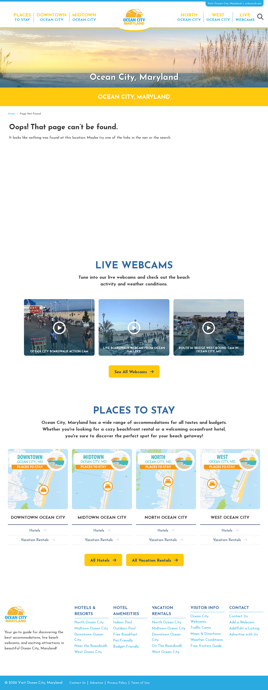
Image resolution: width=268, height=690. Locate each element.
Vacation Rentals (35, 540)
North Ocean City (89, 622)
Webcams (245, 17)
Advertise (96, 683)
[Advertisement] (223, 144)
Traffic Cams (200, 628)
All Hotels (100, 561)
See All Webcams (131, 372)
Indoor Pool (122, 622)
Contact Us (238, 616)
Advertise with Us (243, 634)
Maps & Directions (205, 634)
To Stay (22, 17)
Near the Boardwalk (90, 646)
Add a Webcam (241, 622)
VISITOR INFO (204, 608)
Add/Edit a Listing (244, 628)
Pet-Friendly (123, 640)
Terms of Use (140, 683)
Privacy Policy (117, 683)
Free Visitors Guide (206, 646)
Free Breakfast (125, 634)
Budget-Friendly (126, 646)
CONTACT (239, 608)
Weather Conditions (206, 640)
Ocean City (52, 17)
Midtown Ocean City (91, 628)
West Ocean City (88, 652)
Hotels (34, 530)
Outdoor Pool (124, 628)
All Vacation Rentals (151, 561)
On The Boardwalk (167, 646)
